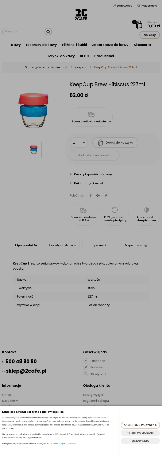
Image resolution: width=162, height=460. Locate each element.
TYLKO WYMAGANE (140, 433)
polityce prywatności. (67, 443)
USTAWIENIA (140, 440)
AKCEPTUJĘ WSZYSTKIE (140, 425)
